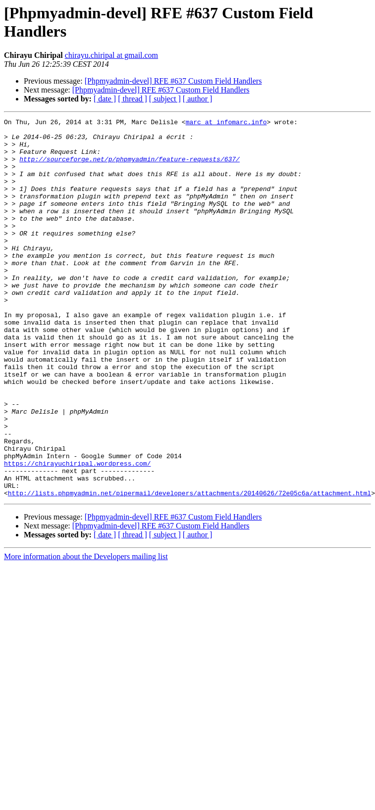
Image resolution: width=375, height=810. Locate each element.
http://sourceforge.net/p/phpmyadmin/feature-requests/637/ (129, 167)
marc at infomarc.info (226, 123)
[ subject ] (165, 99)
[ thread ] (132, 99)
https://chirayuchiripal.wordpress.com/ (77, 532)
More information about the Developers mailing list (86, 632)
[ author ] (198, 99)
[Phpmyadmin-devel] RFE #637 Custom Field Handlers (173, 81)
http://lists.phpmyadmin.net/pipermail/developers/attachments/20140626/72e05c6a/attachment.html (189, 568)
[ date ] (105, 99)
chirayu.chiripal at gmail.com (111, 55)
